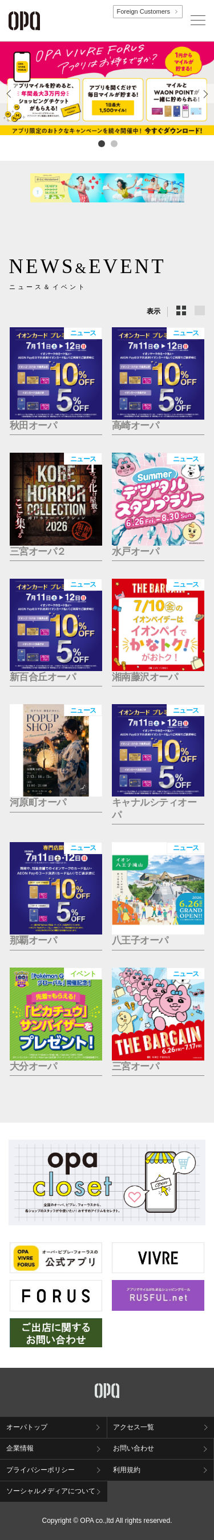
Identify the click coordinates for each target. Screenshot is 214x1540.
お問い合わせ (133, 1448)
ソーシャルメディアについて (50, 1491)
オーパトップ (26, 1427)
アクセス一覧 (133, 1427)
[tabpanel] (107, 88)
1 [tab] (101, 143)
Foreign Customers (143, 11)
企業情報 (20, 1448)
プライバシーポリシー (40, 1470)
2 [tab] (113, 143)
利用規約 (126, 1470)
